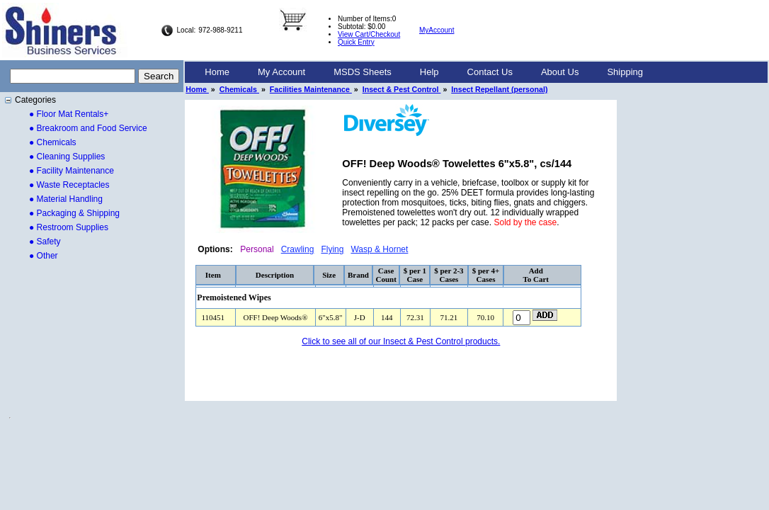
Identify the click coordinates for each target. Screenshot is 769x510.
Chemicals (239, 89)
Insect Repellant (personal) (499, 89)
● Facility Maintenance (71, 171)
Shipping (625, 72)
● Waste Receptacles (69, 185)
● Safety (45, 241)
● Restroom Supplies (68, 227)
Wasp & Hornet (379, 249)
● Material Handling (66, 199)
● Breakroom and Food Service (88, 128)
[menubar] (423, 72)
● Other (43, 256)
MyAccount (436, 30)
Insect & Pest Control (402, 89)
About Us (560, 72)
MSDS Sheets (363, 72)
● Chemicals (52, 142)
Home (217, 72)
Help (429, 72)
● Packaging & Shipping (74, 213)
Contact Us (490, 72)
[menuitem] (217, 72)
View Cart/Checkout (369, 34)
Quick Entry (356, 42)
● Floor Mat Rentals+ (68, 114)
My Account (281, 72)
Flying (332, 249)
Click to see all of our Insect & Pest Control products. (401, 341)
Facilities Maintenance (311, 89)
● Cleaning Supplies (67, 157)
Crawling (297, 249)
